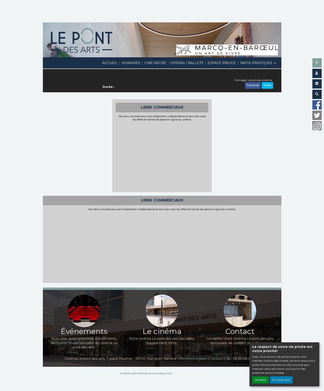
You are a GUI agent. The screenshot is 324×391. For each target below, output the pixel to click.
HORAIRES (131, 63)
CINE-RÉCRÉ (155, 63)
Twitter (267, 85)
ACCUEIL (109, 63)
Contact (216, 359)
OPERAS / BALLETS (186, 63)
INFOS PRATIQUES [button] (256, 63)
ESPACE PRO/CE (222, 63)
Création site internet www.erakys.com (146, 373)
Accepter (260, 379)
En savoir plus (281, 379)
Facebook (253, 85)
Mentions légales (193, 359)
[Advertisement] (162, 156)
